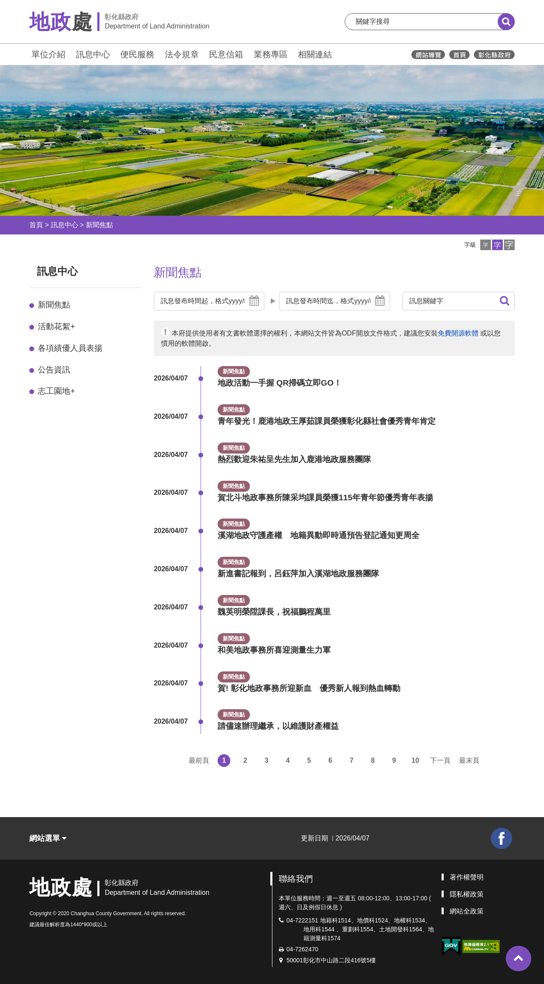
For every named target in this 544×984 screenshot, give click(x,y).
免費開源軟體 (458, 333)
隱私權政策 (467, 894)
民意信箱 (226, 54)
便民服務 (137, 54)
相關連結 (315, 54)
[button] (485, 245)
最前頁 (199, 760)
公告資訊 (54, 369)
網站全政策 (467, 911)
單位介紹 (48, 54)
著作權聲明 (467, 877)
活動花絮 (56, 326)
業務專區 (271, 54)
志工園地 (56, 390)
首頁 (36, 224)
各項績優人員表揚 (70, 348)
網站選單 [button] (47, 838)
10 (415, 760)
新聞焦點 (99, 224)
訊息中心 (93, 54)
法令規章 (182, 54)
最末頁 (469, 760)
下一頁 (440, 760)
